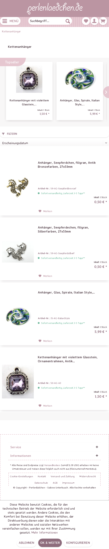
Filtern (9, 133)
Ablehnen (26, 543)
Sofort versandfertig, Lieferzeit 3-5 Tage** (63, 193)
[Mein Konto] (94, 21)
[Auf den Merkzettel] (45, 211)
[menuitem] (10, 21)
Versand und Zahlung (63, 476)
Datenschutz (41, 482)
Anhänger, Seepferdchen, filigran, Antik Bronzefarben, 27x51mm (66, 165)
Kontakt (42, 476)
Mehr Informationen (44, 532)
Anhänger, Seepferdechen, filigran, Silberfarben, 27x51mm (63, 229)
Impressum (68, 482)
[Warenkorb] (103, 21)
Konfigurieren (78, 543)
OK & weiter (50, 543)
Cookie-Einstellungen (21, 476)
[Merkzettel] (86, 21)
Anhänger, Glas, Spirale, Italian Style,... (80, 102)
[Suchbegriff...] (50, 21)
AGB (55, 482)
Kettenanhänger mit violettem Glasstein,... (29, 102)
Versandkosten (52, 465)
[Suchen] (68, 21)
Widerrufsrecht (87, 476)
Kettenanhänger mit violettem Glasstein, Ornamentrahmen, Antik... (67, 359)
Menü (10, 20)
